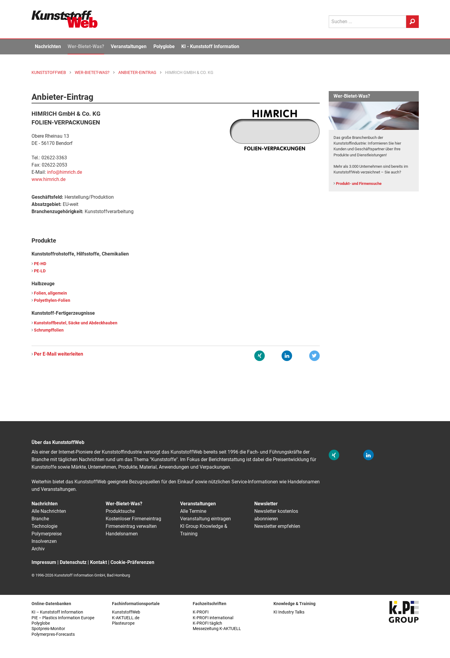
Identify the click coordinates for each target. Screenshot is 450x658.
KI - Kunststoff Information (210, 46)
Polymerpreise (47, 534)
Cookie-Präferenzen (132, 562)
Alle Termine (193, 511)
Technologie (44, 526)
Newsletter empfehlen (277, 526)
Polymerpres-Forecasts (53, 634)
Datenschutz (73, 562)
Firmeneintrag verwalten (131, 526)
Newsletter (266, 504)
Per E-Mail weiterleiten (58, 354)
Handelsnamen (122, 534)
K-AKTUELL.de (125, 617)
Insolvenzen (44, 541)
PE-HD (40, 263)
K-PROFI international (213, 617)
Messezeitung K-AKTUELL (217, 628)
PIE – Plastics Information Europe (63, 617)
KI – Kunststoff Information (57, 612)
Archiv (38, 549)
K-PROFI (201, 612)
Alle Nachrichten (49, 511)
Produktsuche (120, 511)
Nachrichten (48, 46)
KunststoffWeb (126, 612)
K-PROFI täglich (207, 623)
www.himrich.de (48, 179)
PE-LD (40, 271)
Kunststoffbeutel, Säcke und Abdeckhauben (75, 323)
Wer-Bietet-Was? (86, 46)
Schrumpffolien (49, 330)
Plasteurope (123, 623)
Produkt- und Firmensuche (359, 183)
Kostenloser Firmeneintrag (133, 519)
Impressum (44, 562)
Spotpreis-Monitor (48, 628)
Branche (40, 519)
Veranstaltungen (128, 46)
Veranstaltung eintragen (205, 519)
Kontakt (98, 562)
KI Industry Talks (288, 612)
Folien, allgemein (50, 293)
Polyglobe (164, 46)
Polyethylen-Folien (52, 300)
